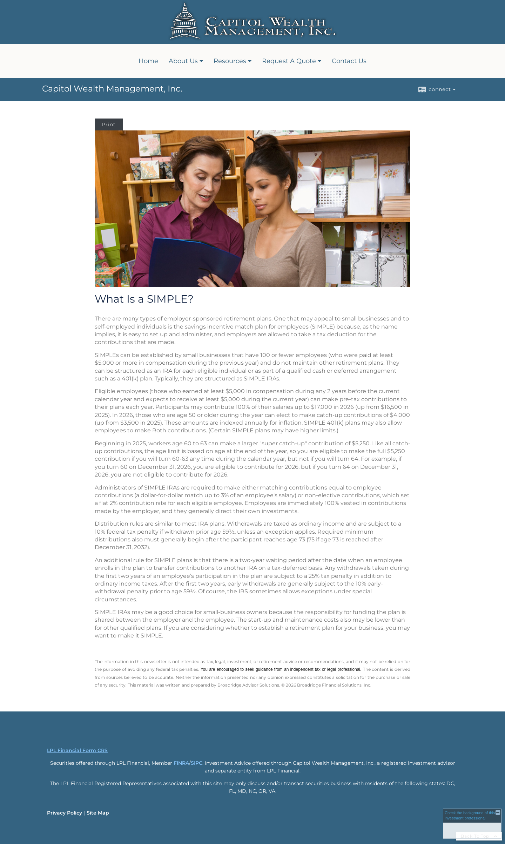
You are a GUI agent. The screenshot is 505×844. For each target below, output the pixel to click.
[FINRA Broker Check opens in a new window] (472, 823)
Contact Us (349, 61)
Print (109, 124)
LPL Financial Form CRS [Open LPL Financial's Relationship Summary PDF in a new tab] (77, 750)
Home (148, 61)
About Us (183, 61)
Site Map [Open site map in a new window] (98, 813)
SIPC (196, 763)
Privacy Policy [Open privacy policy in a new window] (64, 813)
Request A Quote (289, 61)
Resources (230, 61)
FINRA (181, 763)
